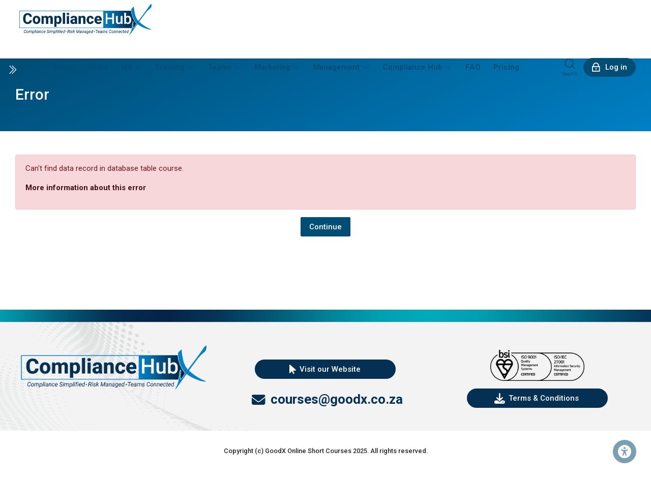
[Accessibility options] (624, 451)
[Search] (570, 67)
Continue (325, 226)
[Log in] (609, 67)
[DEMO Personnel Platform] (85, 19)
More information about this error (85, 187)
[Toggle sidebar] (12, 69)
